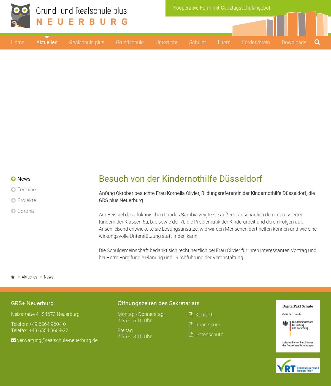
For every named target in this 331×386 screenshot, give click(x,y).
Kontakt (204, 314)
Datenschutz (209, 334)
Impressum (208, 324)
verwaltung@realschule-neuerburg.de (54, 340)
